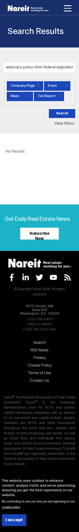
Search (39, 343)
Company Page (23, 86)
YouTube (53, 277)
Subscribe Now (39, 236)
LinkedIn (25, 277)
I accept (14, 520)
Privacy (39, 358)
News (15, 96)
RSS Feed (67, 277)
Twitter (39, 277)
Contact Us (39, 381)
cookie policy (11, 507)
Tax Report (47, 96)
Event (52, 86)
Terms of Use (39, 373)
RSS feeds (39, 350)
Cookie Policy (39, 365)
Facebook (11, 277)
